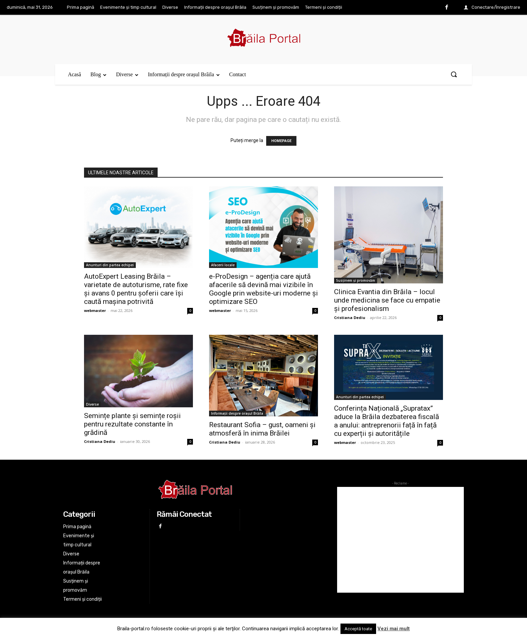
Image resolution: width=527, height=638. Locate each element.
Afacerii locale (223, 265)
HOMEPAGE (281, 141)
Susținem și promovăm (355, 280)
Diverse (92, 404)
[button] (454, 74)
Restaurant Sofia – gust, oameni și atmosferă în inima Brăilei (262, 429)
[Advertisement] (400, 540)
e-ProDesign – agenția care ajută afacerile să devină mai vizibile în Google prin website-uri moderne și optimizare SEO (263, 289)
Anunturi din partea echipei (110, 265)
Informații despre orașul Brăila (237, 413)
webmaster (95, 310)
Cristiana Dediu (349, 317)
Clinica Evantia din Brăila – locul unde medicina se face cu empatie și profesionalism (387, 300)
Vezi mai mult (393, 629)
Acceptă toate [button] (358, 628)
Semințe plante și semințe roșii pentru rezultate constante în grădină (132, 424)
